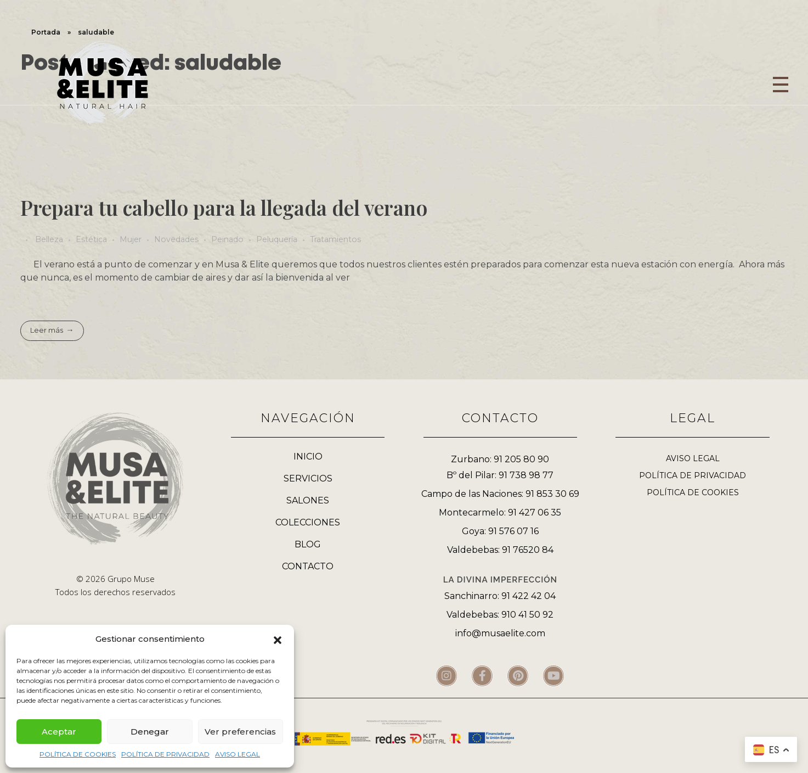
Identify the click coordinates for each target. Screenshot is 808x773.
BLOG (308, 544)
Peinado (227, 239)
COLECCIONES (307, 522)
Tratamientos (335, 239)
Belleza (49, 239)
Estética (91, 239)
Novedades (176, 239)
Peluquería (276, 239)
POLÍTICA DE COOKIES (77, 754)
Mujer (131, 239)
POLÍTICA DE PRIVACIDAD (165, 754)
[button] (277, 639)
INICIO (308, 456)
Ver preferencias (240, 731)
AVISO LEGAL (237, 754)
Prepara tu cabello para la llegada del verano (223, 207)
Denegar (150, 731)
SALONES (307, 500)
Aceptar (59, 731)
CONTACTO (308, 566)
